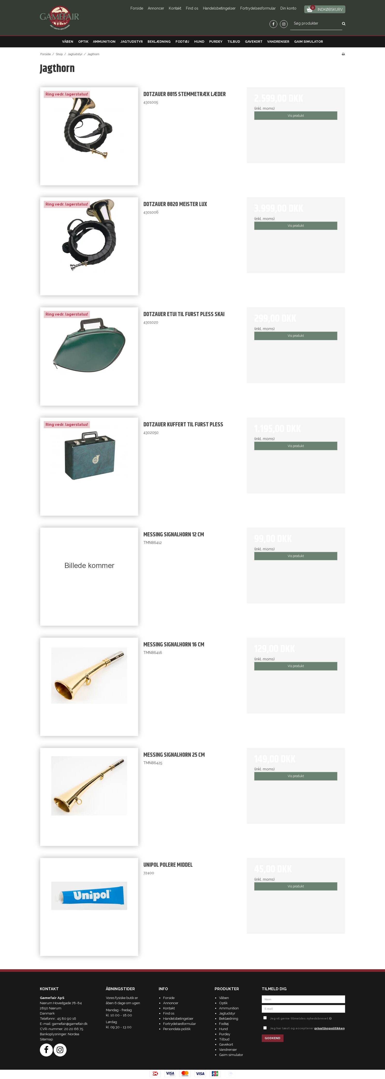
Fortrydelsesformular (258, 8)
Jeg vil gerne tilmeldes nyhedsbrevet (307, 1017)
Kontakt (175, 8)
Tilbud (233, 41)
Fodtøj (182, 41)
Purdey (215, 41)
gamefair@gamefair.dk (70, 1024)
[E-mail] (303, 1008)
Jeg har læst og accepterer (307, 1028)
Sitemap (46, 1039)
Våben (67, 41)
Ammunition (104, 41)
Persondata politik (177, 1029)
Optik (83, 41)
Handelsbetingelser (219, 8)
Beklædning (159, 41)
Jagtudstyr (131, 41)
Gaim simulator (308, 41)
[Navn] (303, 999)
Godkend (272, 1038)
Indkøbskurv (325, 9)
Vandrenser (278, 41)
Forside (136, 8)
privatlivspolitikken (329, 1028)
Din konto (288, 8)
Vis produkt (296, 116)
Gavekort (254, 41)
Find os (192, 8)
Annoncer (156, 8)
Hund (199, 41)
